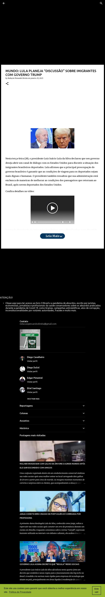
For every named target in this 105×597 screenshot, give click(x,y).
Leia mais (52, 236)
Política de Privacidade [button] (20, 592)
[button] (7, 84)
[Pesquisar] (101, 3)
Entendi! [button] (96, 590)
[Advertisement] (52, 109)
